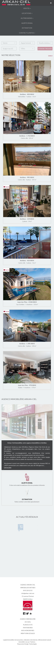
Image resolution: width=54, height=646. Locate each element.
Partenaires (28, 627)
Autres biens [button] (27, 18)
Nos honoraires (27, 630)
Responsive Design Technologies (27, 644)
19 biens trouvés (45, 50)
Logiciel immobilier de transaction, (13, 640)
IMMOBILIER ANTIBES (27, 587)
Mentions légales (28, 633)
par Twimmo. (31, 642)
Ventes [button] (27, 8)
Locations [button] (27, 13)
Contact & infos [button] (27, 33)
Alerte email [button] (27, 23)
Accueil (28, 622)
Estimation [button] (27, 28)
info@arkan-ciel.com (27, 593)
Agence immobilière (27, 619)
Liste (50, 56)
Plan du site (28, 625)
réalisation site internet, (31, 640)
